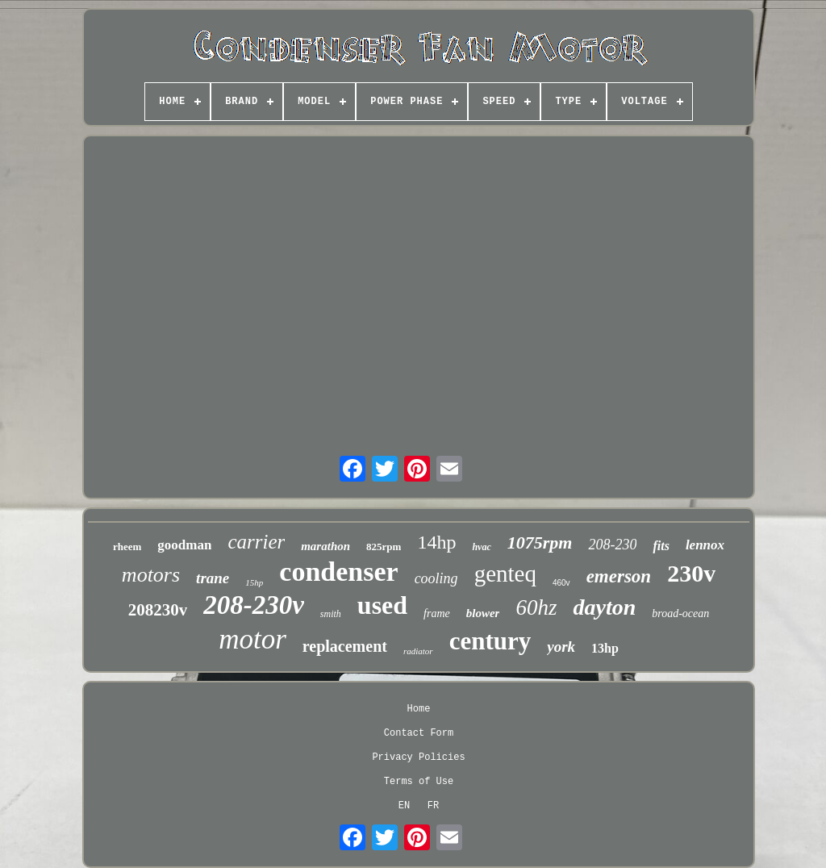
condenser (338, 571)
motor (252, 639)
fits (661, 546)
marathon (325, 546)
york (561, 646)
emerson (619, 576)
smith (330, 614)
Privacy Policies (418, 757)
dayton (604, 607)
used (382, 605)
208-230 (612, 544)
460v (561, 582)
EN (404, 806)
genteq (505, 573)
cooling (436, 578)
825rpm (383, 546)
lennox (705, 545)
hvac (481, 547)
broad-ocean (680, 613)
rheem (127, 546)
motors (151, 574)
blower (483, 613)
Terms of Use (418, 781)
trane (212, 578)
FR (433, 806)
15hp (254, 582)
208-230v (253, 605)
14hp (436, 542)
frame (436, 613)
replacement (344, 646)
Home (419, 709)
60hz (536, 607)
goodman (184, 545)
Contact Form (418, 733)
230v (691, 573)
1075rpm (540, 542)
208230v (158, 610)
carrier (256, 542)
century (490, 641)
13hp (605, 648)
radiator (418, 651)
